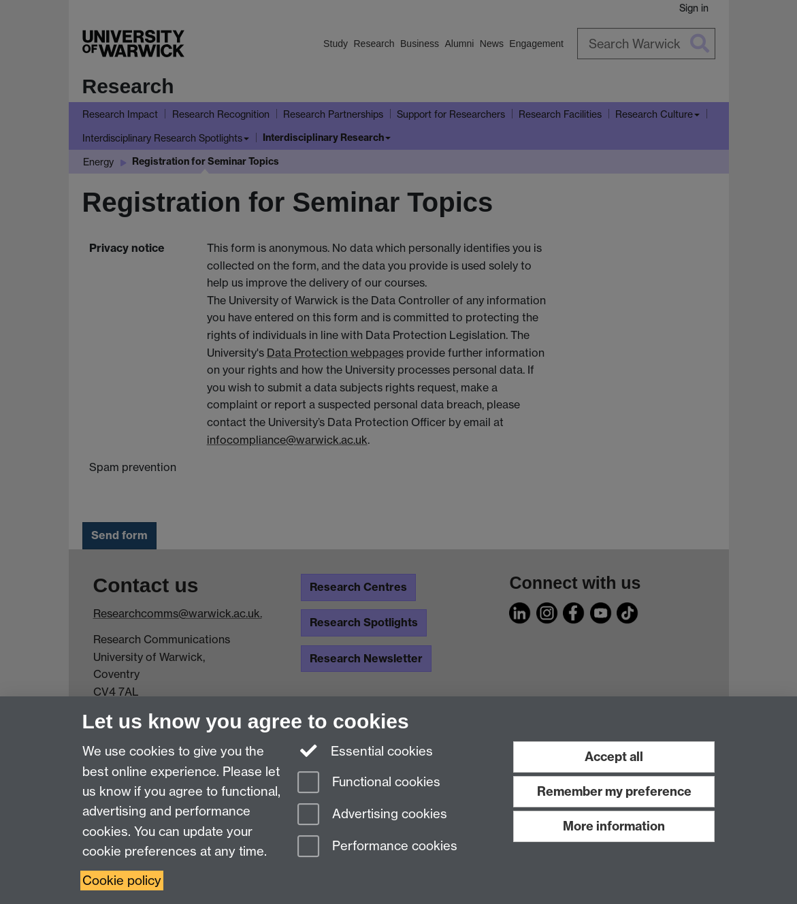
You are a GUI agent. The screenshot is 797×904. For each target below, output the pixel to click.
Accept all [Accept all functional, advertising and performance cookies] (614, 756)
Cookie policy (121, 880)
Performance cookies (377, 847)
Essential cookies (365, 750)
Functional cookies (368, 783)
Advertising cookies (372, 815)
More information (614, 826)
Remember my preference (614, 791)
